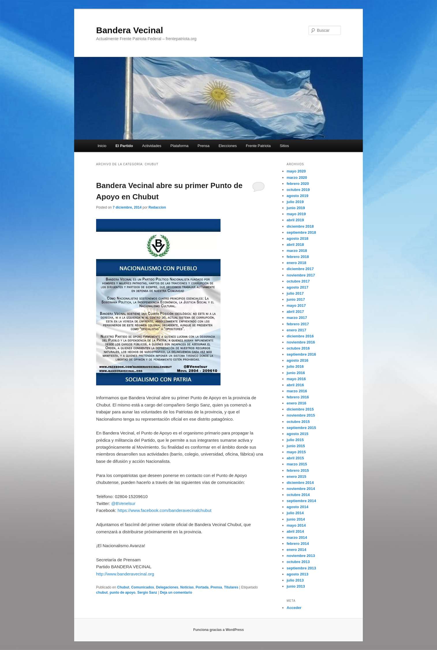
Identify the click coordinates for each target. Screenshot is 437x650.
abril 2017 (295, 311)
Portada (202, 587)
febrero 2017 (298, 324)
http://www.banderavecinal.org (125, 573)
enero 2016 (296, 403)
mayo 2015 (296, 452)
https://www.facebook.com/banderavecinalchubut (164, 510)
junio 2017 (296, 299)
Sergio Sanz (147, 592)
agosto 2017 (297, 287)
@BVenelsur (123, 503)
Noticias (187, 587)
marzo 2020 (297, 177)
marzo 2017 (297, 317)
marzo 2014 (297, 537)
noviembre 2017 (301, 275)
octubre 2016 (298, 348)
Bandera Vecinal (129, 30)
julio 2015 (295, 440)
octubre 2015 (298, 421)
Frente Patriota (258, 146)
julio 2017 (295, 293)
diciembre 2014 (300, 482)
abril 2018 (295, 244)
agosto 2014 (297, 507)
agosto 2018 (297, 238)
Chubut (123, 587)
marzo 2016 (297, 391)
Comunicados (142, 587)
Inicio (102, 146)
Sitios (284, 146)
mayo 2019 (296, 214)
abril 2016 (295, 385)
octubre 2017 (298, 281)
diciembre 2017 (300, 269)
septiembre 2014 (301, 501)
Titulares (231, 587)
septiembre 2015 (301, 428)
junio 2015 (296, 446)
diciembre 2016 (300, 336)
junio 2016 (296, 373)
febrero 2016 (298, 397)
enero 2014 (296, 549)
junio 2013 (296, 586)
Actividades (151, 146)
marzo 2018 (297, 250)
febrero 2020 (298, 183)
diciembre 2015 (300, 409)
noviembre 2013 (301, 556)
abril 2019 (295, 220)
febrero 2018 (298, 257)
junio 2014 (296, 519)
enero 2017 (296, 330)
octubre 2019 (298, 189)
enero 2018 (296, 263)
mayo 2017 (296, 305)
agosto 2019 (297, 196)
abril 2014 (295, 531)
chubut (102, 592)
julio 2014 (295, 513)
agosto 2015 (297, 434)
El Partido (124, 146)
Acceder (294, 608)
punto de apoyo (122, 592)
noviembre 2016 (301, 342)
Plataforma (179, 146)
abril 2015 (295, 458)
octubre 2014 (298, 495)
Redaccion (157, 207)
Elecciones (227, 146)
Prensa (204, 146)
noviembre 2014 (301, 488)
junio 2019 (296, 208)
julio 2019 (295, 202)
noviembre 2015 (301, 415)
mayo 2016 (296, 379)
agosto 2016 (297, 360)
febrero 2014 (298, 543)
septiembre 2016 (301, 354)
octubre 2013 (298, 562)
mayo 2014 (296, 525)
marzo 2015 (297, 464)
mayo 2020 (296, 171)
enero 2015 (296, 476)
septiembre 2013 (301, 568)
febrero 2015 (298, 470)
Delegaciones (167, 587)
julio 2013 (295, 580)
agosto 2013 (297, 574)
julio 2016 (295, 366)
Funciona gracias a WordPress (218, 630)
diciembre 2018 (300, 226)
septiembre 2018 (301, 232)
